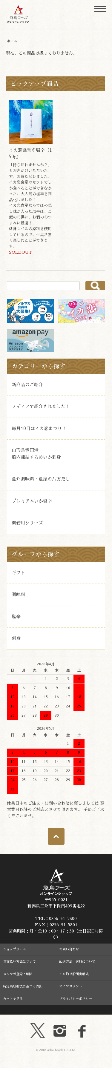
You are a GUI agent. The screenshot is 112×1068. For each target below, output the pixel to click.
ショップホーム (14, 949)
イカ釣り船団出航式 (74, 974)
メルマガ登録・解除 (18, 974)
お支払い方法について (19, 961)
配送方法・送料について (77, 961)
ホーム (12, 41)
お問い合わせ (69, 949)
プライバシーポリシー (75, 999)
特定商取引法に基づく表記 (22, 986)
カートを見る (13, 999)
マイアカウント (70, 986)
